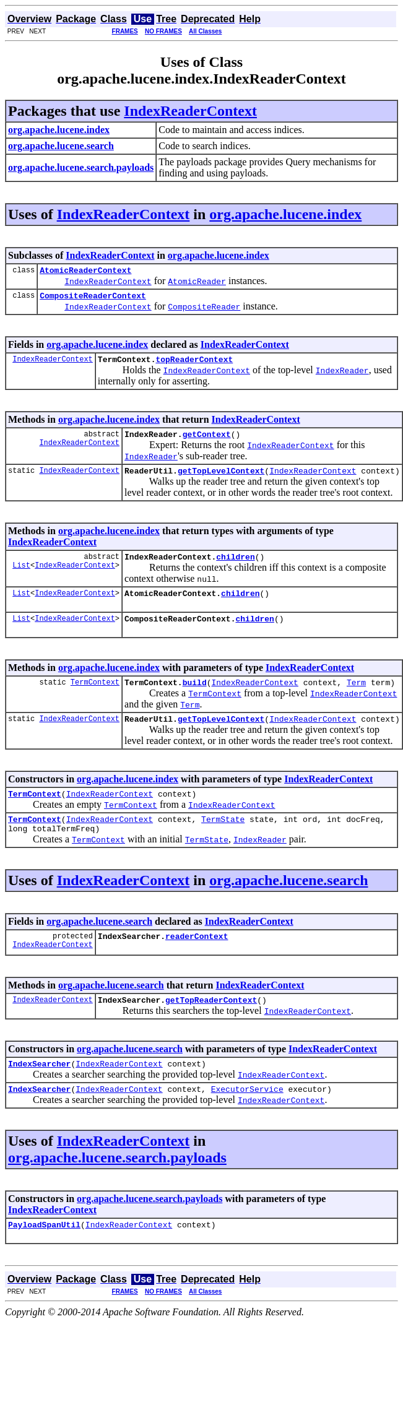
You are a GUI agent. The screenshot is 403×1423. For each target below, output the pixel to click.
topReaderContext (194, 364)
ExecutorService (247, 1120)
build (195, 698)
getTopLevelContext (221, 479)
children (235, 567)
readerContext (196, 961)
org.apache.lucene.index (285, 214)
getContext (207, 441)
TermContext (95, 698)
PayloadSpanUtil (44, 1257)
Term (356, 698)
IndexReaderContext (190, 111)
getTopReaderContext (211, 1027)
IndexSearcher (39, 1093)
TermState (223, 841)
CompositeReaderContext (93, 299)
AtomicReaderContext (85, 271)
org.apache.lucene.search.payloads (117, 1189)
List (21, 578)
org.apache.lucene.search (288, 904)
